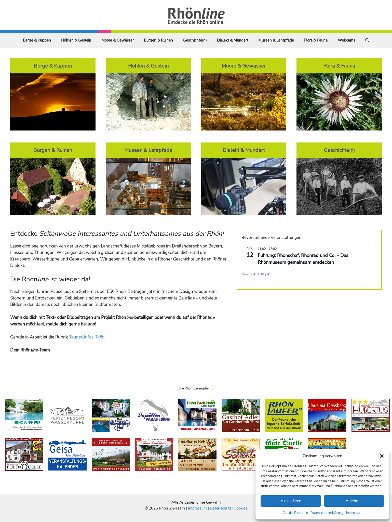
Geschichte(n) (195, 40)
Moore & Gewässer (117, 40)
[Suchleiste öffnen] (367, 40)
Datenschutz (220, 508)
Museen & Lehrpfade (276, 40)
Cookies (240, 508)
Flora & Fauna (316, 40)
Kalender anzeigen (255, 273)
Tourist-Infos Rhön (87, 337)
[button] (381, 456)
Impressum (354, 513)
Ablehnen (354, 500)
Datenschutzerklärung (327, 513)
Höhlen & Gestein (76, 40)
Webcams (346, 40)
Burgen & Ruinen (158, 40)
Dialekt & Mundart (232, 40)
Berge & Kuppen (37, 40)
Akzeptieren (291, 500)
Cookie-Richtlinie (295, 513)
